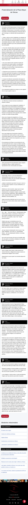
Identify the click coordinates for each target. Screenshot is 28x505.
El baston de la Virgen (6, 430)
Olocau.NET (14, 499)
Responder (5, 18)
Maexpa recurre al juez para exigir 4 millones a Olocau (13, 461)
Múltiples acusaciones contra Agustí (9, 458)
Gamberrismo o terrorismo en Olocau (9, 441)
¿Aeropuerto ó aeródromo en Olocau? (9, 444)
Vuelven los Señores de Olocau (8, 434)
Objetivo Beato (4, 437)
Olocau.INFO (19, 499)
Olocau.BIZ (8, 499)
